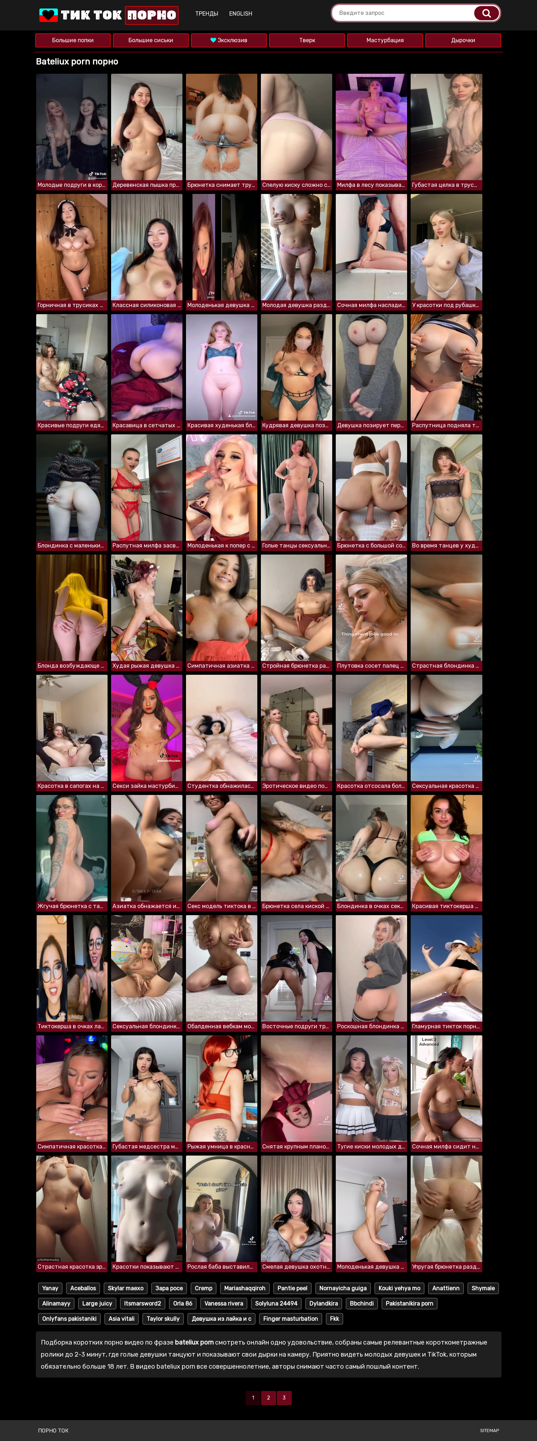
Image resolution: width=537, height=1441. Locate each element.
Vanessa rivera (223, 1303)
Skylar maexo (125, 1288)
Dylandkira (323, 1303)
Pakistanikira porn (409, 1303)
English (240, 13)
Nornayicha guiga (343, 1288)
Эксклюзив (228, 40)
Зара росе (169, 1288)
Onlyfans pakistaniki (69, 1318)
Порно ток (53, 1431)
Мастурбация (385, 40)
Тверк (307, 40)
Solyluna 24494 (276, 1303)
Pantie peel (292, 1288)
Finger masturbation (290, 1318)
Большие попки (73, 40)
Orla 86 (182, 1303)
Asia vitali (122, 1318)
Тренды (206, 13)
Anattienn (446, 1288)
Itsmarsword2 (142, 1303)
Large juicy (97, 1303)
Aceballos (83, 1288)
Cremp (203, 1288)
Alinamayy (56, 1303)
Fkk (334, 1318)
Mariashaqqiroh (244, 1288)
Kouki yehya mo (399, 1288)
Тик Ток (108, 15)
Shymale (483, 1288)
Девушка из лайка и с (221, 1318)
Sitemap (489, 1430)
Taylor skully (163, 1318)
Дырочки (463, 40)
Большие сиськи (150, 40)
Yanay (50, 1288)
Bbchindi (362, 1303)
